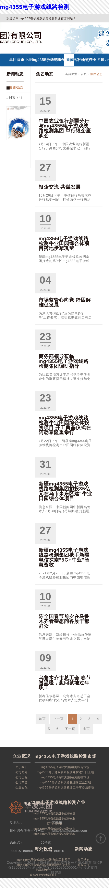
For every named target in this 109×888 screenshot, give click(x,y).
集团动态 (16, 87)
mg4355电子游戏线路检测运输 (55, 833)
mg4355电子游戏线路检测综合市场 (65, 767)
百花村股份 (54, 823)
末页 (86, 729)
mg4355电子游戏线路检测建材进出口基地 (65, 772)
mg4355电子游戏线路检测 (35, 7)
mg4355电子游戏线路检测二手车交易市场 (65, 787)
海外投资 (58, 60)
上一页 (58, 719)
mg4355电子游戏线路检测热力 (55, 828)
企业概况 (24, 60)
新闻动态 (70, 60)
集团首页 (13, 60)
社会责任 (81, 60)
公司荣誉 (21, 782)
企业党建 (93, 60)
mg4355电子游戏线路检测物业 (55, 818)
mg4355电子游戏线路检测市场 (36, 60)
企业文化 (21, 787)
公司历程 (21, 777)
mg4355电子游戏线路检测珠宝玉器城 (65, 782)
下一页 (70, 729)
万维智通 (54, 872)
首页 (84, 74)
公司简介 (21, 772)
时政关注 (16, 98)
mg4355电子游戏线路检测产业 (47, 60)
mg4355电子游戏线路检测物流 (55, 813)
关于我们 (21, 767)
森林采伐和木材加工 (43, 875)
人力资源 (104, 60)
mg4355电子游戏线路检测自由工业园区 (43, 859)
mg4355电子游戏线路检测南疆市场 (65, 777)
